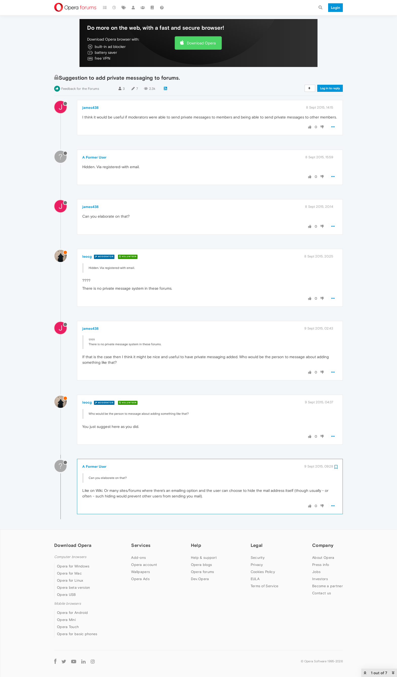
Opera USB (66, 595)
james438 (90, 108)
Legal (257, 545)
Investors (320, 579)
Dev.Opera (200, 579)
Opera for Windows (73, 566)
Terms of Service (265, 586)
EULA (255, 579)
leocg (87, 256)
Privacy (257, 565)
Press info (320, 565)
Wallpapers (140, 572)
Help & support (204, 558)
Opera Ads (140, 579)
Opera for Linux (70, 580)
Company (322, 545)
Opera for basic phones (77, 634)
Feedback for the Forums (80, 89)
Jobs (316, 572)
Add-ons (138, 558)
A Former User (94, 157)
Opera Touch (68, 627)
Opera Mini (66, 620)
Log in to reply (330, 88)
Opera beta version (73, 587)
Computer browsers (70, 557)
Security (258, 558)
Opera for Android (72, 613)
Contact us (321, 593)
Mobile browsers (67, 603)
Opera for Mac (69, 573)
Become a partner (327, 586)
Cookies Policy (263, 572)
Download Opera (201, 43)
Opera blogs (201, 565)
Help (196, 545)
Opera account (144, 565)
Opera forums (202, 572)
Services (140, 545)
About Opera (323, 558)
